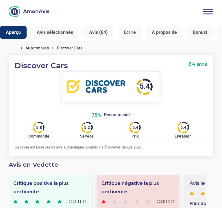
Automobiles (37, 48)
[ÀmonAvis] (29, 11)
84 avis (197, 64)
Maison (14, 48)
